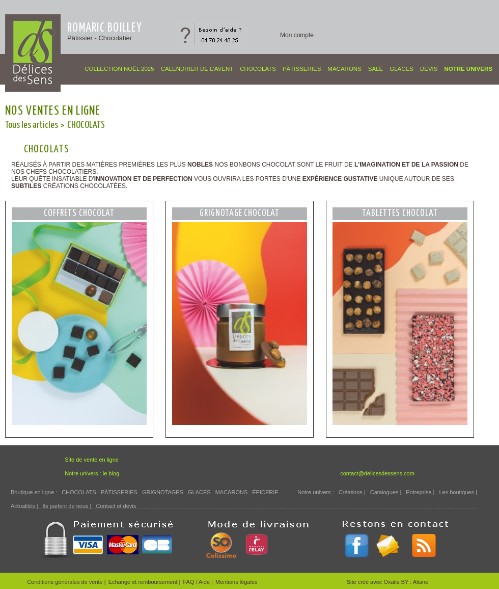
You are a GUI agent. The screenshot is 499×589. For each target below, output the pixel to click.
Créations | (352, 492)
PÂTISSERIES (302, 69)
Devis (429, 69)
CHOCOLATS (258, 69)
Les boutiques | (458, 492)
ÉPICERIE (265, 492)
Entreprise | (420, 492)
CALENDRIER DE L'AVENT (197, 69)
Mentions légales (236, 582)
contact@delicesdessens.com (377, 473)
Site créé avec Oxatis (374, 582)
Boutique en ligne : (34, 492)
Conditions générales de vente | (66, 582)
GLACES (401, 69)
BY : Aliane (415, 582)
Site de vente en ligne (92, 460)
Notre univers (468, 69)
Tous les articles (31, 125)
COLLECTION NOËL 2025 (119, 69)
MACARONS (344, 69)
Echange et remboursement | (144, 582)
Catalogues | (386, 492)
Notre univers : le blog (92, 473)
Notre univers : (315, 492)
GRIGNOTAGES (162, 492)
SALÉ (375, 69)
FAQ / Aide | (198, 582)
